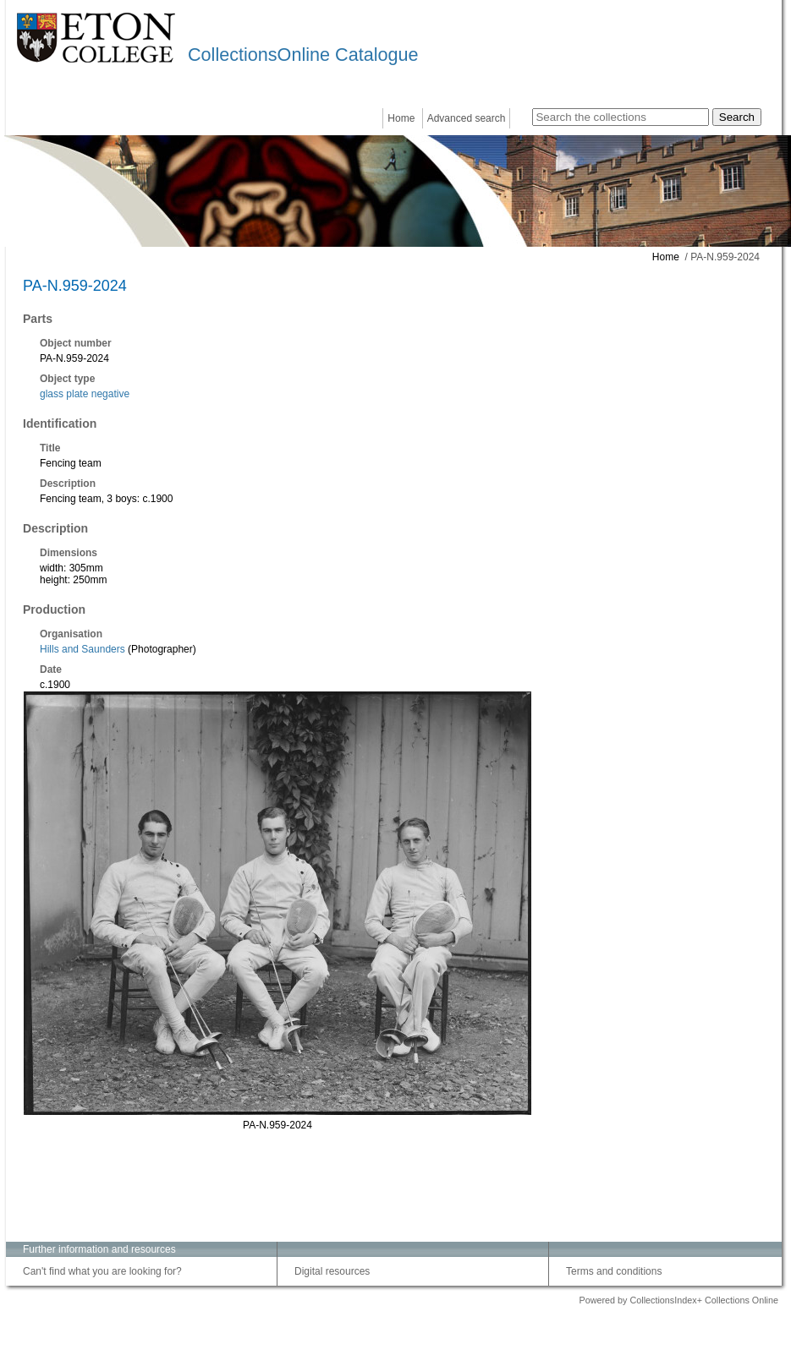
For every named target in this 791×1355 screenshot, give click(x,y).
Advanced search (466, 118)
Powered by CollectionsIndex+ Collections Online (678, 1300)
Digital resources (332, 1271)
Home (401, 118)
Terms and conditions (614, 1271)
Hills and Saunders (82, 649)
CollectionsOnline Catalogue (303, 54)
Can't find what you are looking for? (102, 1271)
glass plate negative (84, 394)
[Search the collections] (620, 117)
